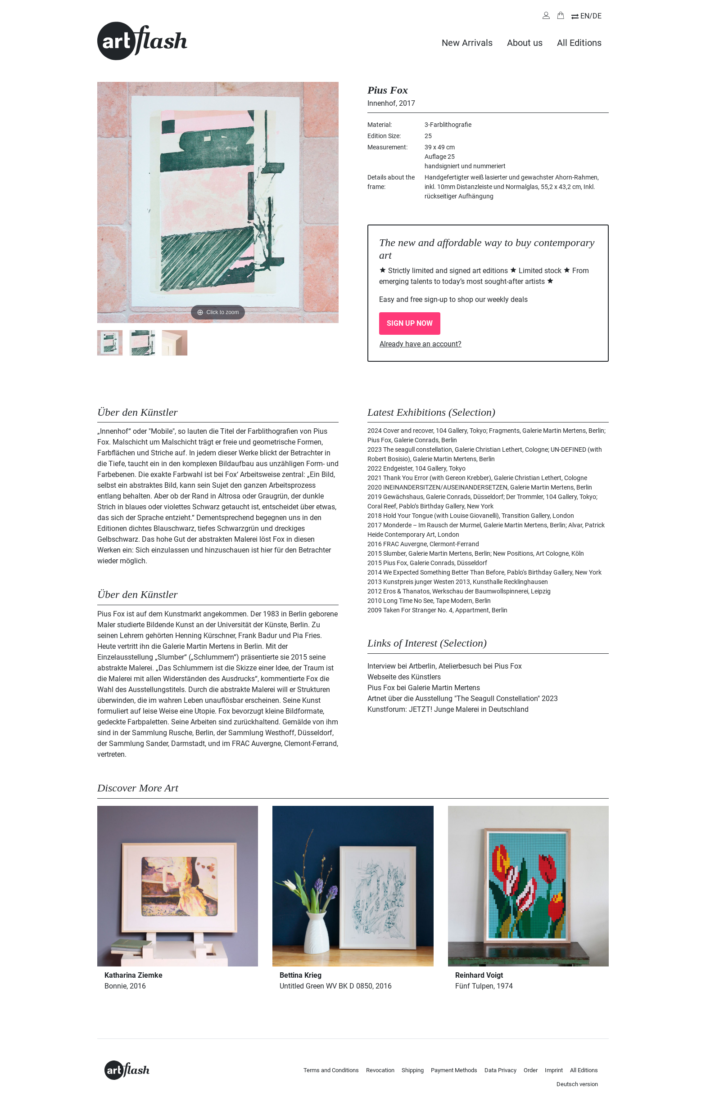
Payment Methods (454, 1070)
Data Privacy (500, 1070)
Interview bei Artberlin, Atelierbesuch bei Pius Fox (444, 666)
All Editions (579, 42)
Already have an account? (421, 344)
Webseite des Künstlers (404, 677)
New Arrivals (467, 42)
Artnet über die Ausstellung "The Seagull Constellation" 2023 (462, 698)
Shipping (413, 1070)
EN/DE (591, 16)
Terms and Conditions (331, 1070)
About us (525, 42)
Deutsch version (577, 1084)
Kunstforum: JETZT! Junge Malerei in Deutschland (448, 709)
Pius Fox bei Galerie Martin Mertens (423, 687)
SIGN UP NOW (410, 323)
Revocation (380, 1070)
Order (531, 1070)
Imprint (554, 1070)
